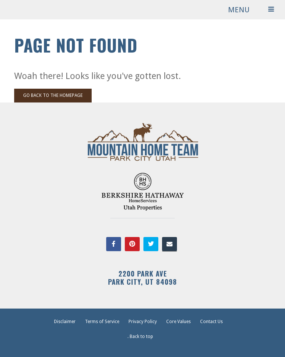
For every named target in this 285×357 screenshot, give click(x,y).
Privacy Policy (143, 321)
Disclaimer (65, 321)
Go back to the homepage (53, 95)
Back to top (141, 336)
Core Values (178, 321)
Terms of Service (102, 321)
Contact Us (211, 321)
